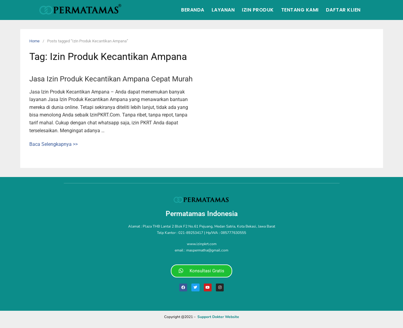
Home (34, 41)
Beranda (192, 9)
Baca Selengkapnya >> (53, 144)
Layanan (223, 9)
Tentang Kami (300, 9)
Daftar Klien (343, 9)
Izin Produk (258, 9)
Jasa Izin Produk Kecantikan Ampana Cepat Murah (111, 79)
